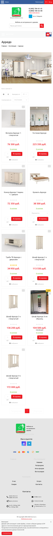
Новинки (39, 462)
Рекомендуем (39, 459)
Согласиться (7, 533)
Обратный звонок (34, 12)
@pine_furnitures (13, 501)
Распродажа (39, 465)
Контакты (39, 484)
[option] (26, 67)
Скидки (13, 484)
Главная (13, 459)
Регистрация (39, 2)
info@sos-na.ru (37, 496)
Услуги (39, 481)
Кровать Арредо (39, 192)
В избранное (14, 159)
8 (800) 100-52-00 (35, 11)
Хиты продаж (39, 468)
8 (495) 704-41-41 (35, 9)
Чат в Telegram (37, 16)
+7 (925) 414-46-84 (38, 501)
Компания (26, 477)
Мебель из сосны (26, 518)
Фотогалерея (39, 471)
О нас (14, 481)
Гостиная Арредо (39, 133)
